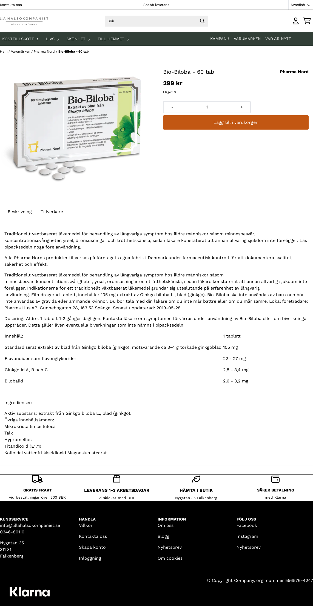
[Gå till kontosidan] (296, 21)
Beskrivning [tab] (20, 211)
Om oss (165, 525)
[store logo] (24, 21)
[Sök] (156, 21)
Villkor (86, 525)
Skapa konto (92, 547)
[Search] (202, 21)
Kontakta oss (11, 5)
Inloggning (90, 558)
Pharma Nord (45, 51)
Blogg (163, 536)
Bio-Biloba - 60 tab (73, 51)
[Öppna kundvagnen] (307, 21)
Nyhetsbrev (170, 547)
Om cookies (170, 558)
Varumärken (247, 38)
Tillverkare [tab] (52, 211)
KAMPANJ (220, 38)
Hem (4, 51)
